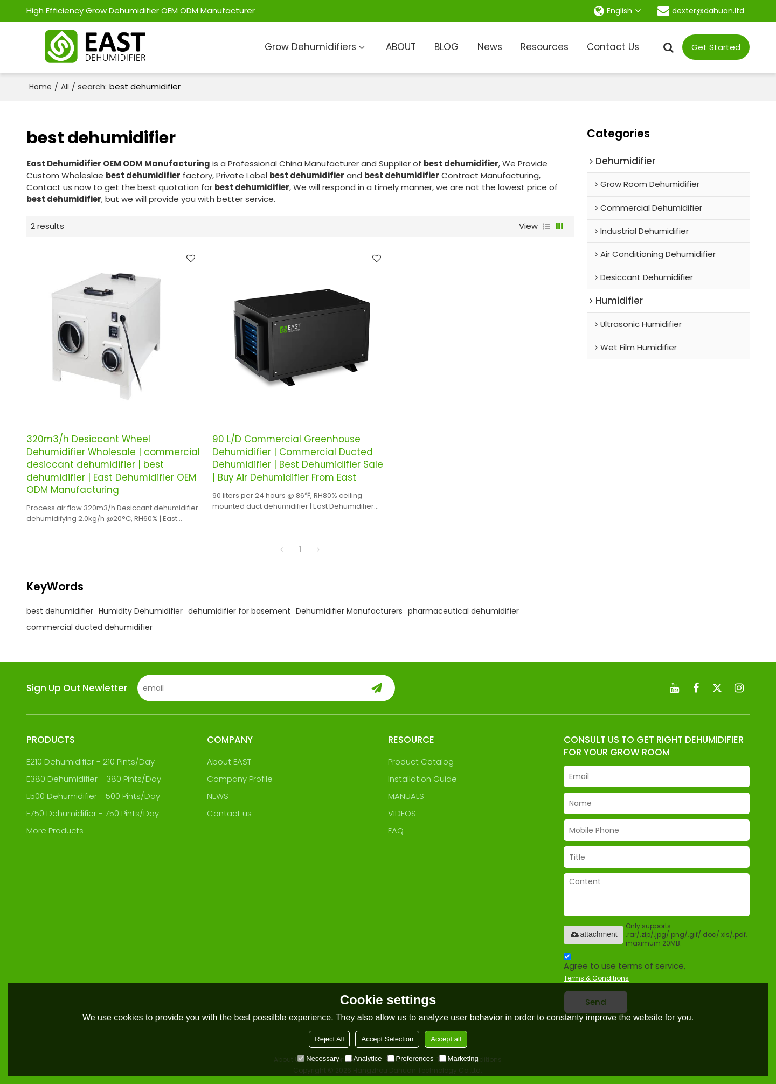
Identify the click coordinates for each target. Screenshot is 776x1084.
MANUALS (406, 796)
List (546, 226)
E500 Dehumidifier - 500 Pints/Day (93, 796)
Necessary (318, 1058)
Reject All (329, 1039)
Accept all (446, 1039)
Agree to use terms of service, (624, 969)
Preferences (410, 1058)
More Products (55, 830)
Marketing (459, 1058)
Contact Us (613, 46)
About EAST (229, 761)
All (65, 86)
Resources (545, 46)
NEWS (217, 796)
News (489, 46)
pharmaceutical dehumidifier (463, 611)
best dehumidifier (59, 611)
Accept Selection (387, 1039)
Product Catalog (421, 761)
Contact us (229, 813)
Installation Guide (422, 778)
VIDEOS (402, 813)
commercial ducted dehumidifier (89, 627)
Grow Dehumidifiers (310, 46)
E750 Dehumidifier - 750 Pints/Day (92, 813)
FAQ (396, 830)
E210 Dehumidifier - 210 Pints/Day (90, 761)
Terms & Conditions (596, 978)
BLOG (446, 46)
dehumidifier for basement (239, 611)
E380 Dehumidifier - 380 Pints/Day (93, 778)
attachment (593, 934)
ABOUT (401, 46)
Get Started (715, 47)
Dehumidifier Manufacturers (349, 611)
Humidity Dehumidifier (141, 611)
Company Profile (240, 778)
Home (40, 86)
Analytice (363, 1058)
